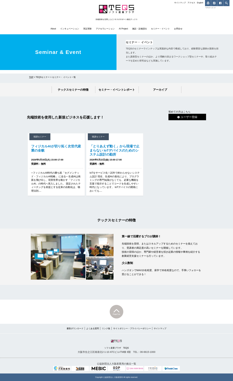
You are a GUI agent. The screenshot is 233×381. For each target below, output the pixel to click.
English (200, 3)
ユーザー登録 (187, 116)
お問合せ (178, 28)
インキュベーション (69, 28)
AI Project (123, 28)
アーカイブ (160, 89)
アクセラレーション (105, 28)
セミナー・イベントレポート (116, 89)
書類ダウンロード (75, 328)
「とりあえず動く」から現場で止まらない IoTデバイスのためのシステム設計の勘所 (114, 150)
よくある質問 (92, 328)
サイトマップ (180, 3)
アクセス (191, 3)
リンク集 (106, 328)
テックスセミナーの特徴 (73, 89)
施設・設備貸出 (139, 28)
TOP (31, 77)
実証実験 (87, 28)
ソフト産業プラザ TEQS (116, 344)
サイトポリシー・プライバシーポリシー (132, 328)
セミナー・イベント (160, 28)
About (53, 28)
